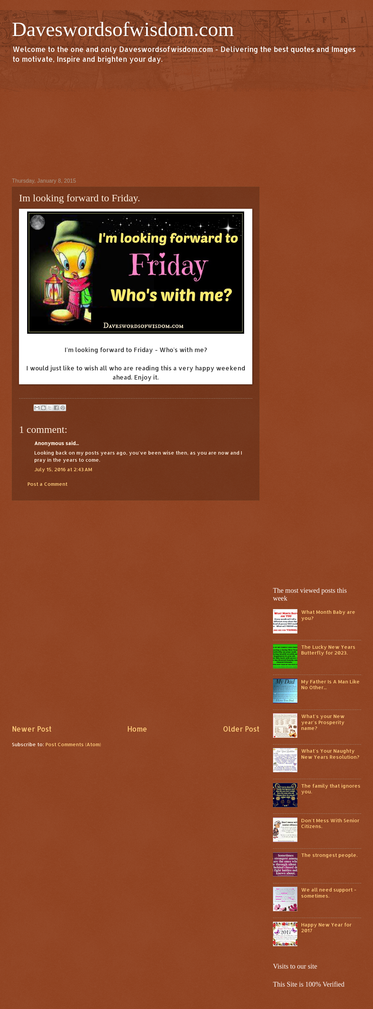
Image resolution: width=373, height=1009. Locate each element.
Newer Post (32, 728)
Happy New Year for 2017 (326, 927)
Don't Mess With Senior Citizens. (330, 823)
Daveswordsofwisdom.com (123, 29)
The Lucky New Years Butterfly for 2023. (328, 650)
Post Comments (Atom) (73, 744)
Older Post (241, 728)
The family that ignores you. (330, 789)
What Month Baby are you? (328, 615)
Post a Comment (47, 484)
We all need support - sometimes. (328, 892)
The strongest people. (329, 855)
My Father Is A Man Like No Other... (330, 684)
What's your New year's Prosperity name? (323, 722)
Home (137, 728)
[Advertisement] (186, 120)
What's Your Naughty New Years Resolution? (330, 754)
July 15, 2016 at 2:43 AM (63, 469)
